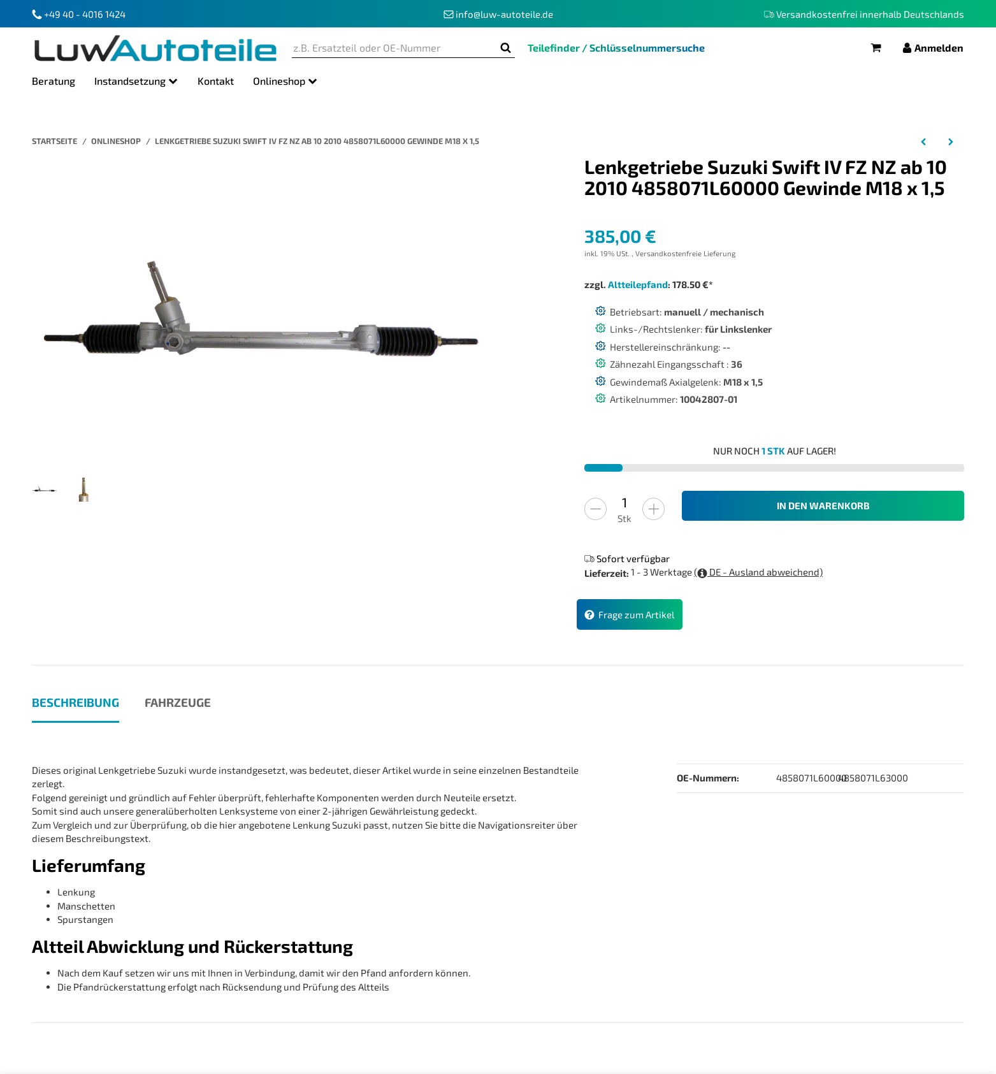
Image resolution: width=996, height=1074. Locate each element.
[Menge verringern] (595, 509)
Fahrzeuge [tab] (178, 702)
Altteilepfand (638, 284)
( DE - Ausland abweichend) (758, 572)
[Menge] (624, 502)
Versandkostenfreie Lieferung (685, 253)
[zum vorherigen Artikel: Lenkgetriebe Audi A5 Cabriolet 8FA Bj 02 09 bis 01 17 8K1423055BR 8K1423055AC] (923, 141)
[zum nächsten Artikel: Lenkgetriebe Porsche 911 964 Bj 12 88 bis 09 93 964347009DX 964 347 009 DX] (950, 141)
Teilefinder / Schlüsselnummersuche (616, 47)
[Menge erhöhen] (653, 509)
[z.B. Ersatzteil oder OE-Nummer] (394, 48)
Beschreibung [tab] (75, 702)
